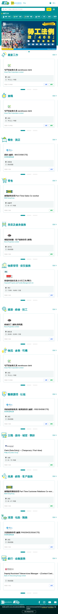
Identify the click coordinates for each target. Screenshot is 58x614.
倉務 (49, 16)
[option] (29, 73)
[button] (4, 9)
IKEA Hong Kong (9, 198)
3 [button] (35, 89)
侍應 (37, 17)
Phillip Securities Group (11, 452)
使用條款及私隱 (52, 605)
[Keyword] (26, 9)
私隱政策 (44, 607)
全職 (46, 84)
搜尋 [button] (49, 9)
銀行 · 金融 (17, 17)
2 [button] (29, 89)
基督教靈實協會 (9, 157)
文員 (44, 16)
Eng (24, 3)
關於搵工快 (43, 605)
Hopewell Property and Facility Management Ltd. (19, 283)
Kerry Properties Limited (11, 242)
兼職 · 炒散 (7, 17)
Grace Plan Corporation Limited (13, 72)
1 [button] (23, 89)
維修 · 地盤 (28, 17)
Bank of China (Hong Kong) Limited (15, 576)
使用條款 (50, 607)
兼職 (51, 84)
